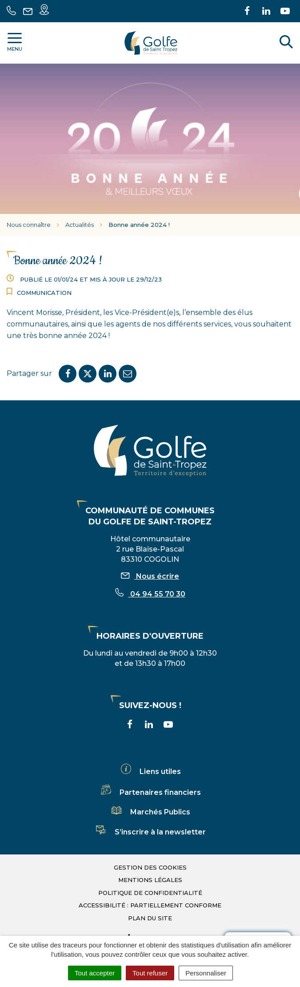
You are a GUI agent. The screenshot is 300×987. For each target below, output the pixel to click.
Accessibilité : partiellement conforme (150, 905)
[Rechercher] (286, 43)
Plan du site (150, 918)
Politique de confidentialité (150, 892)
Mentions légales (150, 879)
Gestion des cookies (150, 867)
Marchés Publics (150, 812)
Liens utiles (150, 771)
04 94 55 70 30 (150, 594)
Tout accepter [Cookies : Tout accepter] (95, 973)
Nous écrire (150, 576)
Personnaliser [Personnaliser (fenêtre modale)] (205, 973)
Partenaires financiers (150, 792)
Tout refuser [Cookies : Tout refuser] (150, 973)
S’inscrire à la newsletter (150, 832)
